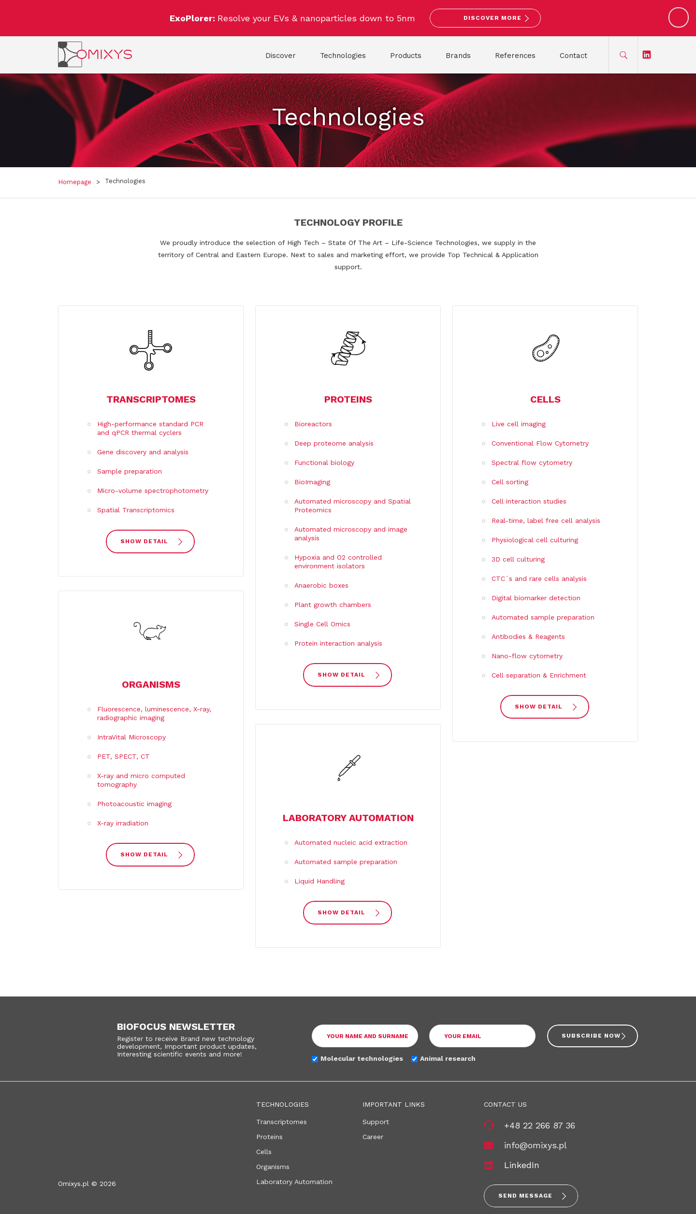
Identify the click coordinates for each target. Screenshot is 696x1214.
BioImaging (312, 482)
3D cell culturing (518, 559)
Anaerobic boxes (321, 585)
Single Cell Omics (322, 624)
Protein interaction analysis (338, 643)
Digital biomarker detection (536, 598)
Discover (280, 55)
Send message (525, 1195)
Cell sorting (510, 482)
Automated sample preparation (345, 862)
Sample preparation (129, 471)
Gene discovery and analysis (142, 452)
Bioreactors (313, 424)
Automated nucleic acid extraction (350, 842)
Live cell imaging (519, 424)
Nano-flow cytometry (527, 656)
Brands (458, 55)
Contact (573, 55)
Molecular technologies (361, 1058)
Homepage (74, 182)
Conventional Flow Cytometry (540, 443)
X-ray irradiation (122, 823)
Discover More (493, 17)
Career (372, 1137)
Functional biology (324, 462)
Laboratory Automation (348, 818)
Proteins (348, 399)
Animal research (448, 1058)
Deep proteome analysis (334, 443)
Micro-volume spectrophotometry (152, 490)
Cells (545, 399)
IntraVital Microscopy (131, 737)
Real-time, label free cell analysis (546, 520)
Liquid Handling (319, 881)
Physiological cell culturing (535, 540)
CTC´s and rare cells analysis (539, 578)
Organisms (151, 684)
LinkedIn (521, 1165)
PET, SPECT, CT (123, 756)
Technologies (343, 55)
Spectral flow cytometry (532, 462)
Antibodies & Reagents (528, 636)
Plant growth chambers (332, 604)
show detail (144, 541)
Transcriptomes (151, 399)
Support (375, 1122)
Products (405, 55)
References (515, 55)
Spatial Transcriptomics (135, 510)
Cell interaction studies (529, 501)
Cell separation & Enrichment (539, 675)
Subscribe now (591, 1035)
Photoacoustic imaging (134, 804)
